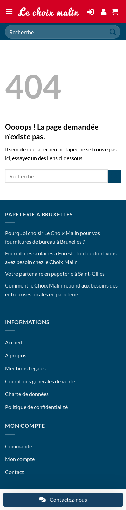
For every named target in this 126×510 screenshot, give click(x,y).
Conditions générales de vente (40, 381)
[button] (9, 11)
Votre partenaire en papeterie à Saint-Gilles (55, 273)
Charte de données (27, 394)
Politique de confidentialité (36, 407)
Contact (14, 472)
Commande (18, 446)
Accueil (13, 342)
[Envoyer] (113, 31)
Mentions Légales (25, 368)
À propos (15, 355)
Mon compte (20, 459)
